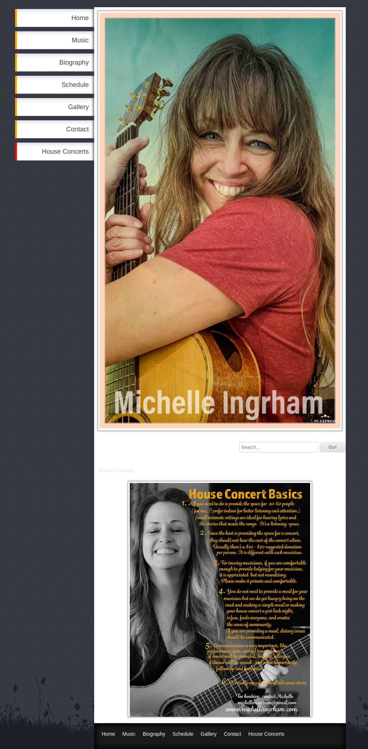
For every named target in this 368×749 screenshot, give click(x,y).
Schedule (75, 84)
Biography (74, 62)
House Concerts (65, 151)
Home (80, 18)
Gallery (78, 107)
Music (80, 40)
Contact (77, 129)
